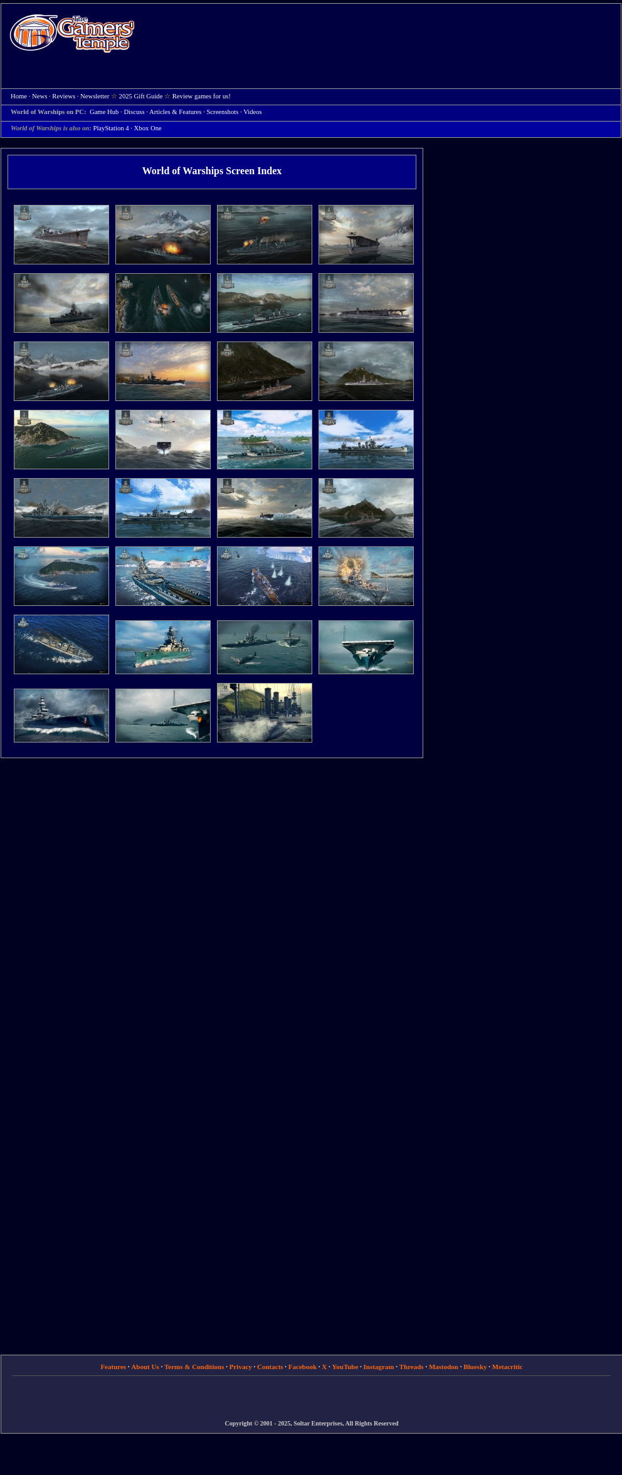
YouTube (345, 1366)
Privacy (240, 1366)
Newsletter (94, 96)
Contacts (270, 1366)
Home (72, 33)
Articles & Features (175, 111)
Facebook (302, 1366)
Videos (252, 111)
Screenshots (222, 111)
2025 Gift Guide (141, 96)
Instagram (379, 1366)
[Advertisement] (196, 46)
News (39, 96)
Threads (411, 1366)
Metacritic (507, 1366)
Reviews (63, 96)
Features (113, 1366)
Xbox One (148, 128)
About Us (145, 1366)
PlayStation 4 (111, 128)
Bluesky (475, 1366)
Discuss (134, 111)
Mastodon (443, 1366)
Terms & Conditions (194, 1366)
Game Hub (104, 111)
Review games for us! (201, 96)
